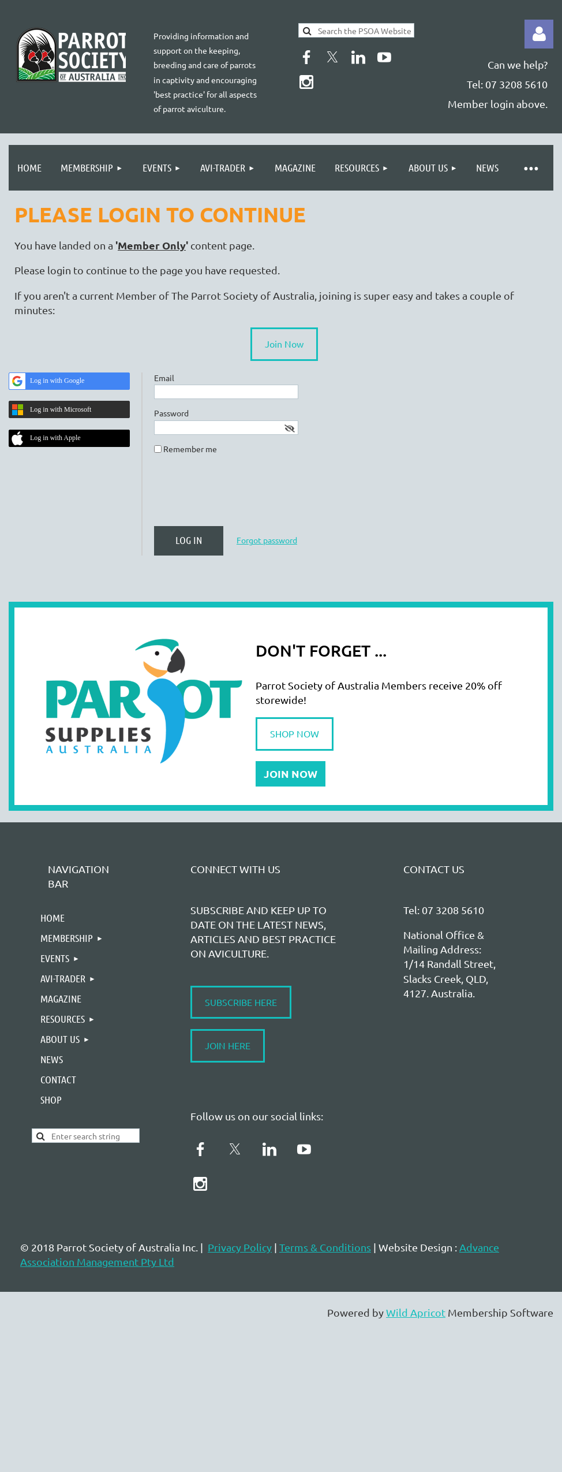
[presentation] (241, 494)
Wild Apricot (415, 1312)
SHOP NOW (294, 733)
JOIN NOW (290, 773)
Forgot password (267, 540)
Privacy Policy (240, 1247)
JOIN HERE (227, 1045)
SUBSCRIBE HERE (241, 1002)
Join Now (284, 343)
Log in (538, 34)
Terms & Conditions (325, 1247)
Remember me (190, 449)
